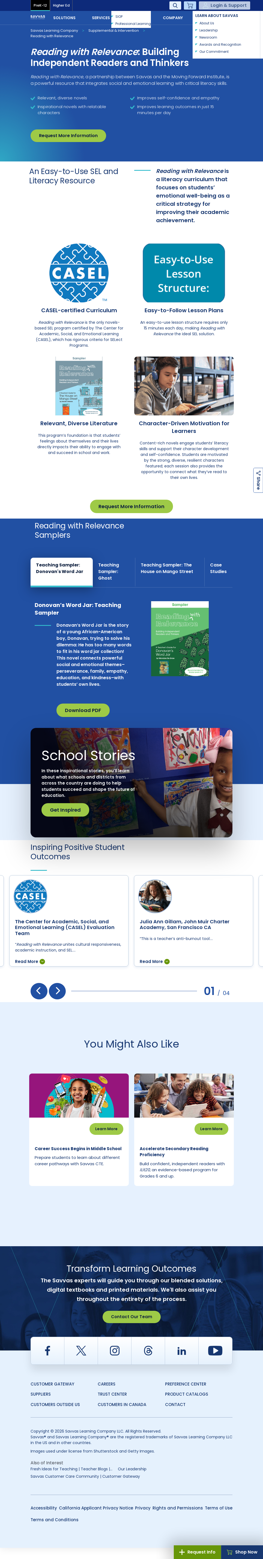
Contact (214, 17)
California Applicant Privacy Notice (96, 1519)
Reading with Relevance (52, 36)
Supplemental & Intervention (113, 30)
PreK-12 (40, 5)
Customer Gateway (52, 1395)
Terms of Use (218, 1519)
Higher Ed (61, 5)
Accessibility (44, 1519)
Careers (106, 1395)
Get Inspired (65, 809)
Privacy (143, 1519)
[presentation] (39, 991)
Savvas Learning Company (54, 30)
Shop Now (242, 1552)
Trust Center (112, 1405)
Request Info (197, 1552)
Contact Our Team (131, 1328)
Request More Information (68, 135)
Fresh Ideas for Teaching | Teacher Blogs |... (71, 1480)
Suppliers (41, 1405)
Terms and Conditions (55, 1531)
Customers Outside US (55, 1416)
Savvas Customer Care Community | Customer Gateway (85, 1487)
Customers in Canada (122, 1416)
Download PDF (83, 710)
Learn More (106, 1129)
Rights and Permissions (178, 1519)
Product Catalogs (186, 1405)
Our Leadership (132, 1480)
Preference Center (185, 1395)
